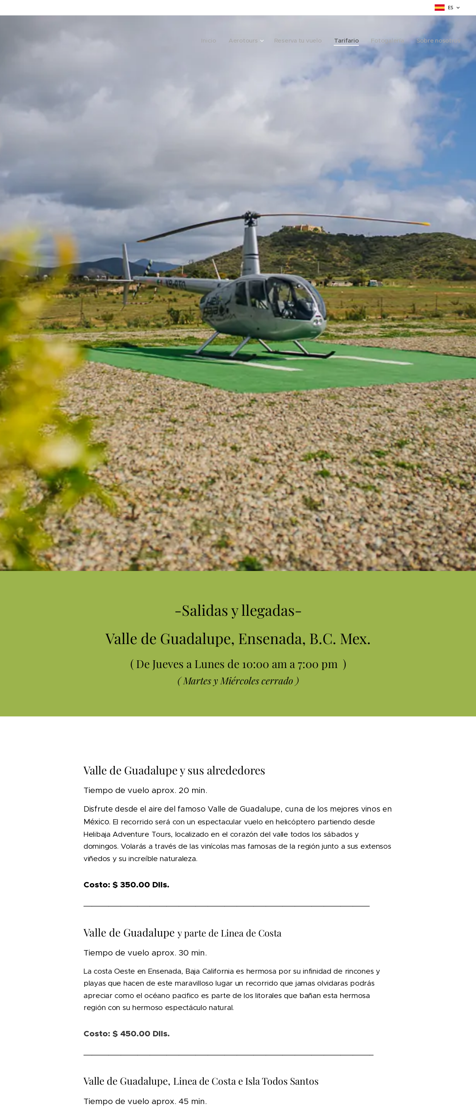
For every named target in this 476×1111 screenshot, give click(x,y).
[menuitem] (230, 40)
